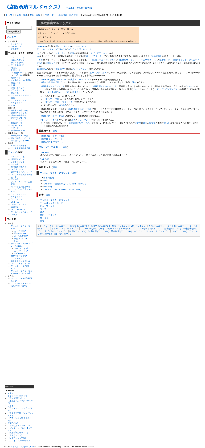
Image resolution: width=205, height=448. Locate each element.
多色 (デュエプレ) (157, 226)
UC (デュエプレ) (179, 231)
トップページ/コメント (17, 396)
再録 (53, 79)
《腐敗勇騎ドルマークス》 (104, 86)
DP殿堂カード (17, 169)
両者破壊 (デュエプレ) (121, 231)
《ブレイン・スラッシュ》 (19, 441)
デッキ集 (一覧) (17, 62)
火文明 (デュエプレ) (100, 226)
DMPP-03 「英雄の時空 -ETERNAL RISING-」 (65, 184)
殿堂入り (76, 92)
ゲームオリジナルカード (21, 212)
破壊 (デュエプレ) (78, 231)
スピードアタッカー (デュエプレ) (121, 228)
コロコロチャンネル (19, 263)
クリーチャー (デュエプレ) (55, 226)
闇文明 (152, 123)
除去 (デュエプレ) (172, 228)
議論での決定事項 (18, 115)
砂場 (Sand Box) (18, 130)
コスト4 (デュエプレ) (177, 226)
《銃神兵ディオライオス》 (52, 86)
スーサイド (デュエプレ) (150, 228)
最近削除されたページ (20, 140)
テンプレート (16, 120)
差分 (31, 15)
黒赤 (72, 79)
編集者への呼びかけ (19, 110)
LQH (46, 180)
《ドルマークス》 (52, 99)
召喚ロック (50, 63)
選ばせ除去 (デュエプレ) (56, 231)
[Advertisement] (19, 336)
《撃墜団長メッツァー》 (51, 139)
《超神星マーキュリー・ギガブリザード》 (137, 60)
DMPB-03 (44, 79)
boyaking (48, 186)
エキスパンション (18, 58)
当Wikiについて (17, 46)
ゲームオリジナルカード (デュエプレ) (151, 231)
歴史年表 (15, 93)
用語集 (14, 68)
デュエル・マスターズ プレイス (51, 49)
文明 (13, 85)
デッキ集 (15, 164)
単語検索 (62, 15)
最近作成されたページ (20, 138)
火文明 (138, 123)
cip (38, 53)
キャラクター (16, 103)
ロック (137, 89)
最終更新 (73, 15)
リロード (49, 15)
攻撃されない (13, 423)
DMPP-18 (61, 79)
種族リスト (15, 83)
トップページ (16, 44)
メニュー (11, 37)
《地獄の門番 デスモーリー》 (54, 142)
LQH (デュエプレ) (62, 234)
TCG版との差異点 (18, 167)
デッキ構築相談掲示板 (20, 148)
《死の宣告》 (156, 56)
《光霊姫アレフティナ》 (18, 433)
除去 (134, 82)
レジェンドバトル (18, 204)
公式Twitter (18, 253)
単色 (73, 120)
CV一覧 (14, 214)
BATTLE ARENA (18, 209)
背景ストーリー (17, 88)
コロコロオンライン (19, 261)
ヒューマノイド (79, 46)
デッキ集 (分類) (17, 65)
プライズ (11, 406)
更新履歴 (15, 49)
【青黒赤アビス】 (15, 435)
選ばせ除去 (42, 69)
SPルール (15, 202)
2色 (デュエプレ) (138, 226)
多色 (41, 60)
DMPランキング (18, 256)
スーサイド (45, 218)
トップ (9, 15)
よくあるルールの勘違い (21, 80)
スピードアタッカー (99, 53)
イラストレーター (18, 90)
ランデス (190, 86)
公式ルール (15, 70)
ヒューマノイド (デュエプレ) (64, 228)
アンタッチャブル (80, 69)
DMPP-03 (41, 46)
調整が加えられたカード (21, 172)
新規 (19, 15)
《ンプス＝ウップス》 (17, 438)
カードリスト (20, 248)
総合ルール (19, 73)
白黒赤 (63, 105)
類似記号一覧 (16, 123)
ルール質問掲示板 (18, 146)
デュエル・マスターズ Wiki (79, 8)
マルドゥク (67, 102)
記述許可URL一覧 (18, 118)
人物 (13, 105)
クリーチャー (61, 53)
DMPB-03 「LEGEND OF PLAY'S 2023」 (63, 189)
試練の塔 (15, 207)
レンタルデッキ (17, 162)
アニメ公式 (15, 258)
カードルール (20, 251)
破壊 (72, 53)
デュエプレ (13, 152)
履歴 (38, 15)
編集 (25, 15)
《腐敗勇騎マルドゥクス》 (33, 7)
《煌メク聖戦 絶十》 (16, 398)
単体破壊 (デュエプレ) (98, 231)
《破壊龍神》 (59, 69)
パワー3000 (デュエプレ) (92, 228)
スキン (10, 393)
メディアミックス (18, 100)
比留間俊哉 (48, 177)
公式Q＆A (18, 75)
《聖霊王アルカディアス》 (103, 60)
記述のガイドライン (19, 113)
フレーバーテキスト (49, 120)
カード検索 (19, 231)
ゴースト (67, 46)
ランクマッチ (16, 199)
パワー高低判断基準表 (20, 187)
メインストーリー (18, 194)
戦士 (145, 123)
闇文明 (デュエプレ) (79, 226)
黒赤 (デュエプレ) (120, 226)
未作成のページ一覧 (19, 135)
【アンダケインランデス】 (167, 89)
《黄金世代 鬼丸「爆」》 (52, 82)
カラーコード (16, 125)
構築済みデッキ (17, 60)
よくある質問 (20, 236)
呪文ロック (165, 60)
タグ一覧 (15, 128)
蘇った (167, 123)
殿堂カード (15, 78)
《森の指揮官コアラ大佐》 (19, 425)
